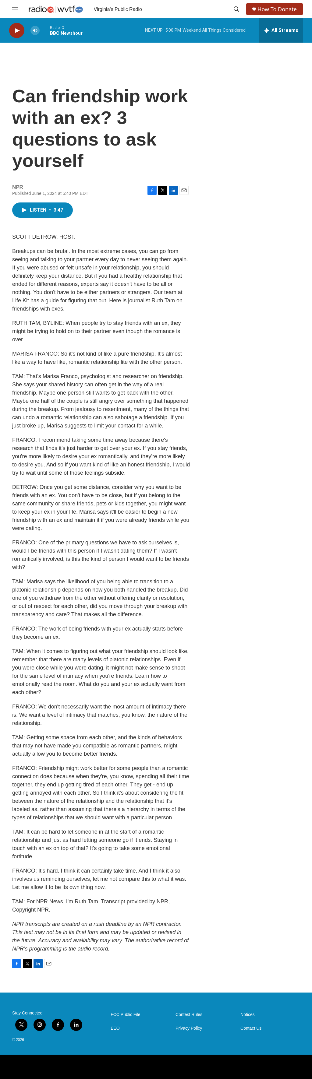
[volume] (35, 30)
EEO (115, 1028)
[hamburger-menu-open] (15, 9)
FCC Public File (125, 1014)
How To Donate (277, 9)
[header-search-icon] (236, 9)
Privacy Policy (189, 1028)
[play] (17, 30)
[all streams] (281, 30)
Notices (247, 1014)
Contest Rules (189, 1014)
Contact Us (250, 1028)
